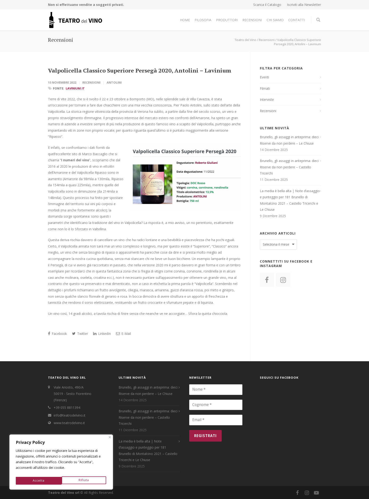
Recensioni (252, 20)
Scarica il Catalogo (267, 4)
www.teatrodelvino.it (69, 423)
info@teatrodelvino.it (69, 415)
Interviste (267, 99)
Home (185, 20)
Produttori (227, 20)
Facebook (57, 333)
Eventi (264, 77)
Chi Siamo (275, 20)
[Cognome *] (215, 405)
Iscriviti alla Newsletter (304, 4)
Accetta (84, 480)
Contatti (296, 20)
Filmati (265, 88)
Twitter (80, 333)
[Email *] (215, 420)
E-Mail (123, 333)
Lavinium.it (75, 88)
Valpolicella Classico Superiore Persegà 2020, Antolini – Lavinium (139, 70)
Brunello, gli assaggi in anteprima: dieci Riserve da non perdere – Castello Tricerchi (289, 166)
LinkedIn (102, 333)
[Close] (110, 439)
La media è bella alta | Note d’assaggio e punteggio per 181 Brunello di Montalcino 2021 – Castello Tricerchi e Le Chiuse (290, 200)
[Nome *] (215, 389)
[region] (61, 463)
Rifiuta (37, 480)
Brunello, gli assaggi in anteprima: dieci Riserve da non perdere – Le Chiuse (289, 140)
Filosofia (203, 20)
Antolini (114, 82)
